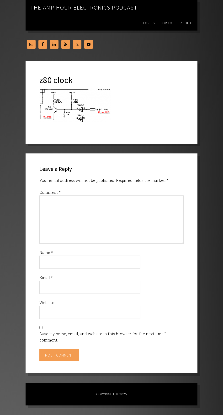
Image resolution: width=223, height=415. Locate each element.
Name (46, 252)
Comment (49, 192)
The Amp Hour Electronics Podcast (84, 7)
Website (46, 302)
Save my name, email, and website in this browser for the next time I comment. (102, 336)
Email (46, 277)
